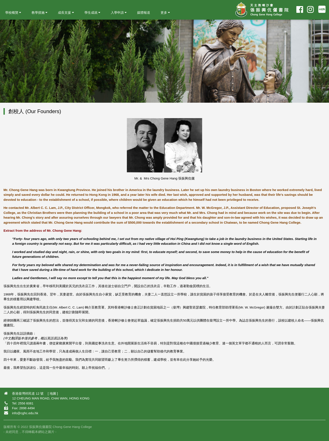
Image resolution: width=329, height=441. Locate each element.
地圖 (53, 393)
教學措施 (39, 12)
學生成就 (92, 12)
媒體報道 (143, 12)
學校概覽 (13, 12)
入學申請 (119, 12)
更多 (165, 12)
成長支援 (66, 12)
